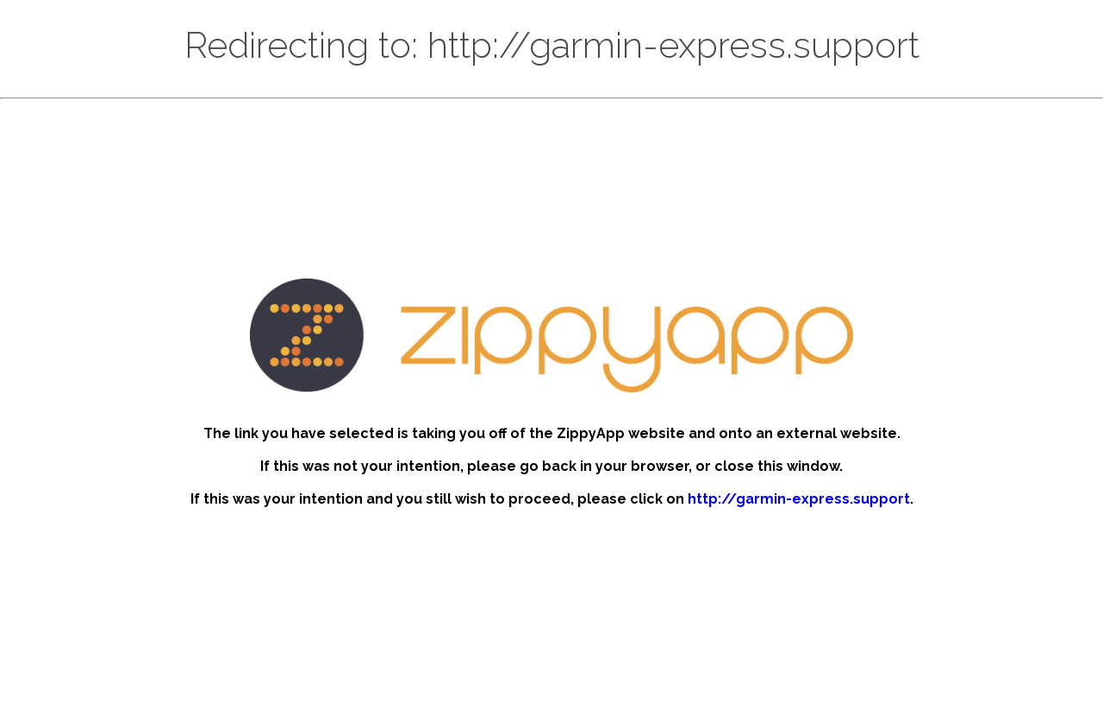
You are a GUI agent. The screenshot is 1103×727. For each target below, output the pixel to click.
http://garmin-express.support (799, 499)
